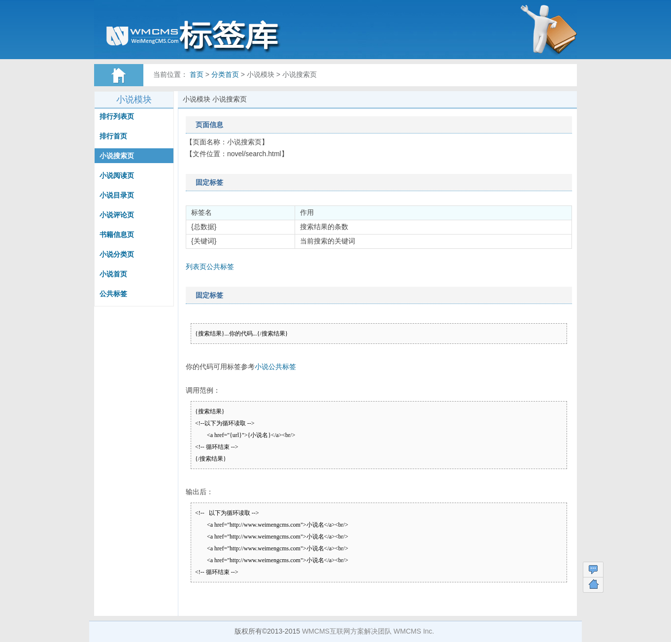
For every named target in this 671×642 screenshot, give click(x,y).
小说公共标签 (275, 367)
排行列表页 (117, 116)
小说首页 (113, 274)
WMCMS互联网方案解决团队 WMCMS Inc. (368, 631)
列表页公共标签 (210, 266)
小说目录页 (117, 195)
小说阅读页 (117, 175)
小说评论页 (117, 215)
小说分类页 (117, 254)
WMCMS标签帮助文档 (205, 34)
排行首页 (113, 136)
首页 (196, 74)
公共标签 (113, 294)
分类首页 (225, 74)
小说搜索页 (117, 156)
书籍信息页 (117, 234)
